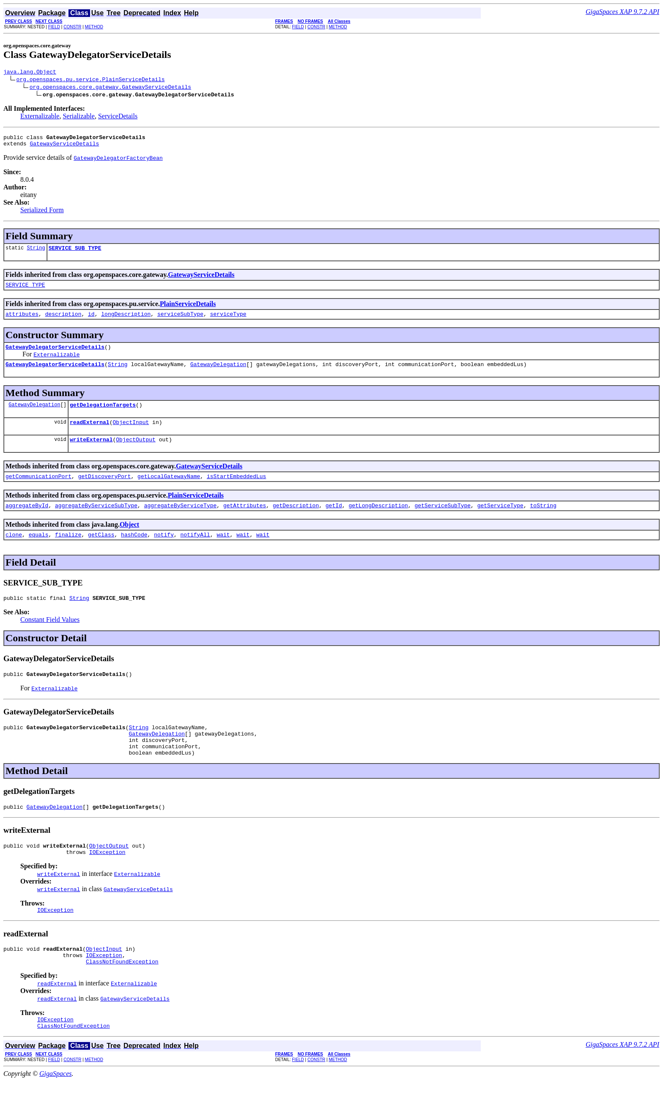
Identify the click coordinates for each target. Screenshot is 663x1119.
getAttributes (244, 521)
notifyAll (195, 552)
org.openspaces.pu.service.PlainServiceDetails (90, 80)
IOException (107, 882)
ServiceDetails (117, 117)
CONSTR (72, 27)
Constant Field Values (49, 638)
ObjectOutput (136, 453)
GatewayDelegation (218, 374)
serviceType (228, 321)
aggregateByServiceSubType (96, 521)
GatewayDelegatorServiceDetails (54, 355)
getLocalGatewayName (168, 491)
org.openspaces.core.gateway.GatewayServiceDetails (110, 88)
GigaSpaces (55, 1111)
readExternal (90, 434)
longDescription (126, 321)
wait (223, 552)
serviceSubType (180, 321)
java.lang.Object (29, 73)
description (63, 321)
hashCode (134, 552)
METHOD (94, 27)
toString (543, 521)
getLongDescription (378, 521)
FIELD (54, 27)
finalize (68, 552)
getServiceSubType (442, 521)
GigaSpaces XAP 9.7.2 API (622, 11)
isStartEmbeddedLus (236, 491)
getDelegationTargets (103, 416)
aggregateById (26, 521)
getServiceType (500, 521)
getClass (101, 552)
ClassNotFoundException (122, 997)
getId (334, 521)
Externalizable (39, 117)
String (36, 252)
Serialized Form (42, 213)
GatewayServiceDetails (64, 147)
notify (164, 552)
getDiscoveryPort (104, 491)
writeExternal (91, 453)
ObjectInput (130, 434)
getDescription (296, 521)
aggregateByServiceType (180, 521)
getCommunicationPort (38, 491)
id (91, 321)
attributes (21, 321)
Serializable (79, 117)
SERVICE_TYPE (25, 291)
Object (129, 540)
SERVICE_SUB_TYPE (75, 253)
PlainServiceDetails (188, 310)
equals (39, 552)
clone (13, 552)
